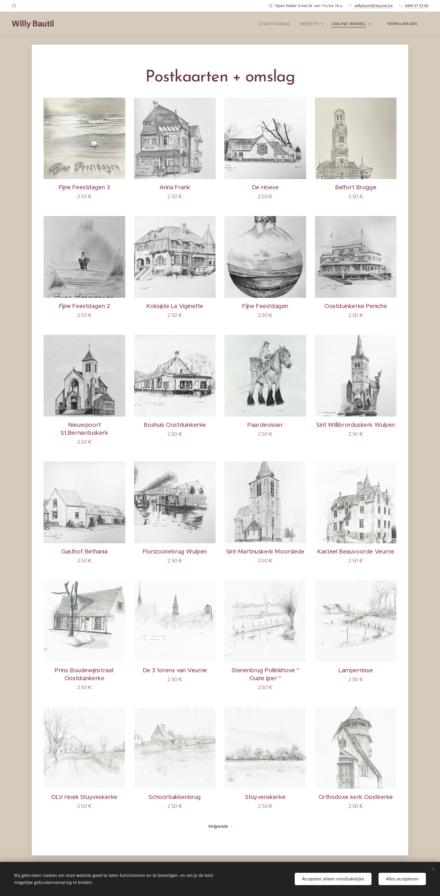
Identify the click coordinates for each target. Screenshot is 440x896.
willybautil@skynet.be (373, 5)
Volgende (218, 826)
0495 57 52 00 (416, 5)
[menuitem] (283, 23)
